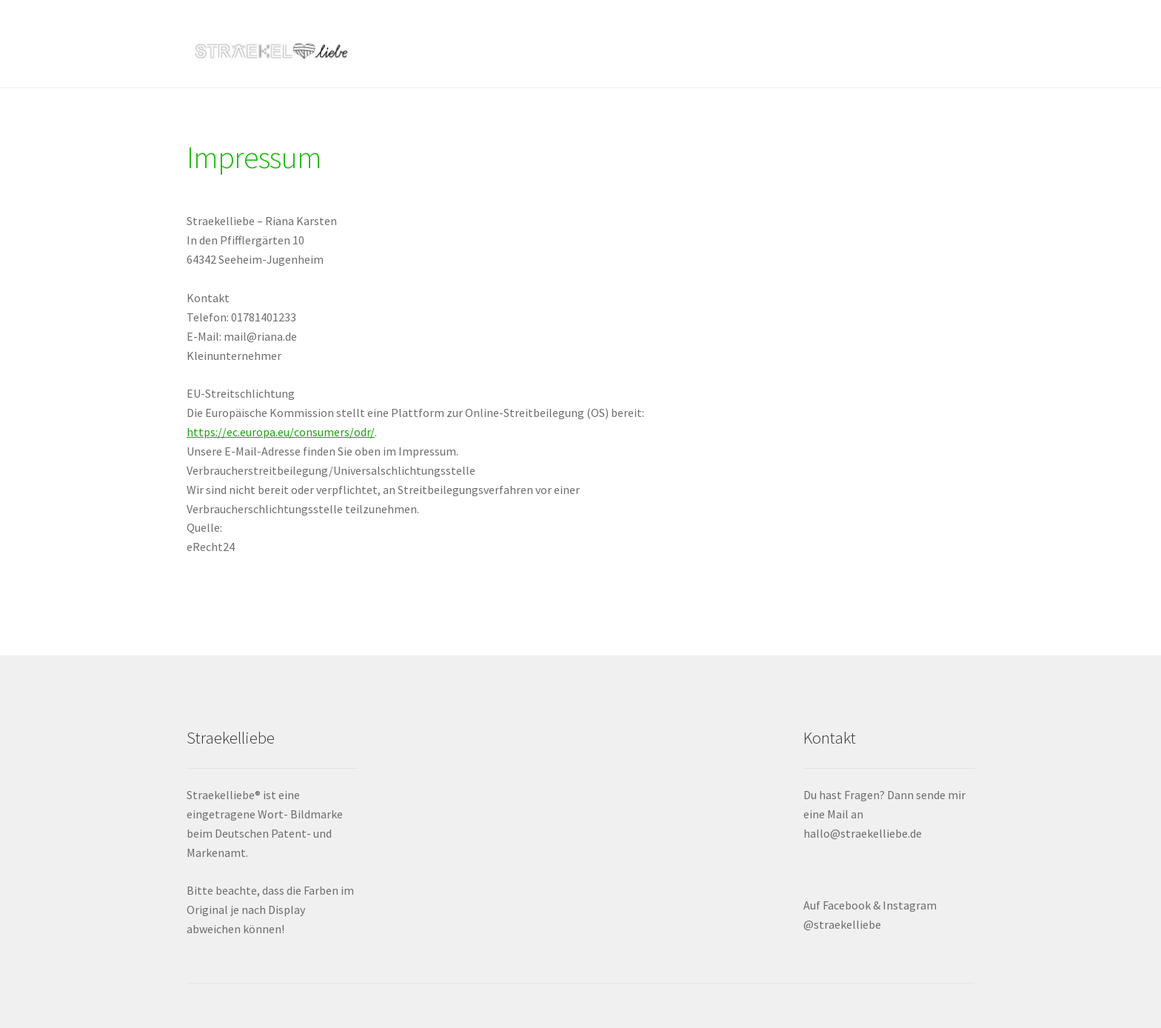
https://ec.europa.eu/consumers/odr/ (281, 431)
